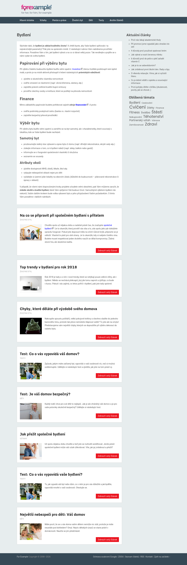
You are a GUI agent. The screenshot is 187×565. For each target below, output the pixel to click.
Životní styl (77, 20)
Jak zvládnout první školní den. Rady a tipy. (150, 69)
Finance (160, 108)
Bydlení (134, 103)
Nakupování (135, 117)
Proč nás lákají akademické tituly (146, 40)
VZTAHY (23, 438)
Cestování (147, 103)
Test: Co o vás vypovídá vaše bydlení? (51, 474)
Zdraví (151, 124)
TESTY (23, 358)
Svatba (145, 112)
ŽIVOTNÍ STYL (26, 220)
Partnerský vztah (139, 120)
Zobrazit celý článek (107, 250)
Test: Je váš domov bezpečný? (45, 394)
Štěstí (156, 112)
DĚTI (22, 398)
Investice (76, 69)
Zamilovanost (136, 125)
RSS (142, 557)
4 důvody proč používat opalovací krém (148, 51)
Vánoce (156, 120)
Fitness (134, 112)
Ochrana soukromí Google (105, 557)
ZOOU (121, 557)
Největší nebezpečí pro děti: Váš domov (52, 514)
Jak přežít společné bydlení (42, 434)
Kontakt (149, 557)
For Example (22, 557)
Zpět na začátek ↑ (162, 557)
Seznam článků (132, 557)
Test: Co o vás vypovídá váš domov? (49, 354)
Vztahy (43, 20)
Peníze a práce (59, 20)
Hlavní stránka (27, 20)
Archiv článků (116, 20)
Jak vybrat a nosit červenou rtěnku (146, 54)
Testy (101, 20)
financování (81, 105)
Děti (91, 20)
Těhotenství (153, 117)
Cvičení (137, 107)
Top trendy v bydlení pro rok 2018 (48, 267)
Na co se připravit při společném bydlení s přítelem (62, 215)
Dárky (150, 107)
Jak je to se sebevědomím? (143, 65)
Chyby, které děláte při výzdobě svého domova (58, 309)
